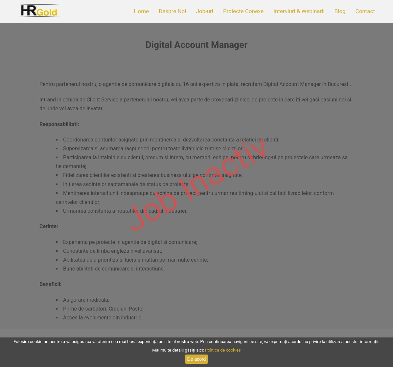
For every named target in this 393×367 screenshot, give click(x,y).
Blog (340, 11)
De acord (196, 359)
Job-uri (204, 11)
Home (141, 11)
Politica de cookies (223, 350)
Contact (365, 11)
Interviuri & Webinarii (298, 11)
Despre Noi (172, 11)
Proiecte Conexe (243, 11)
